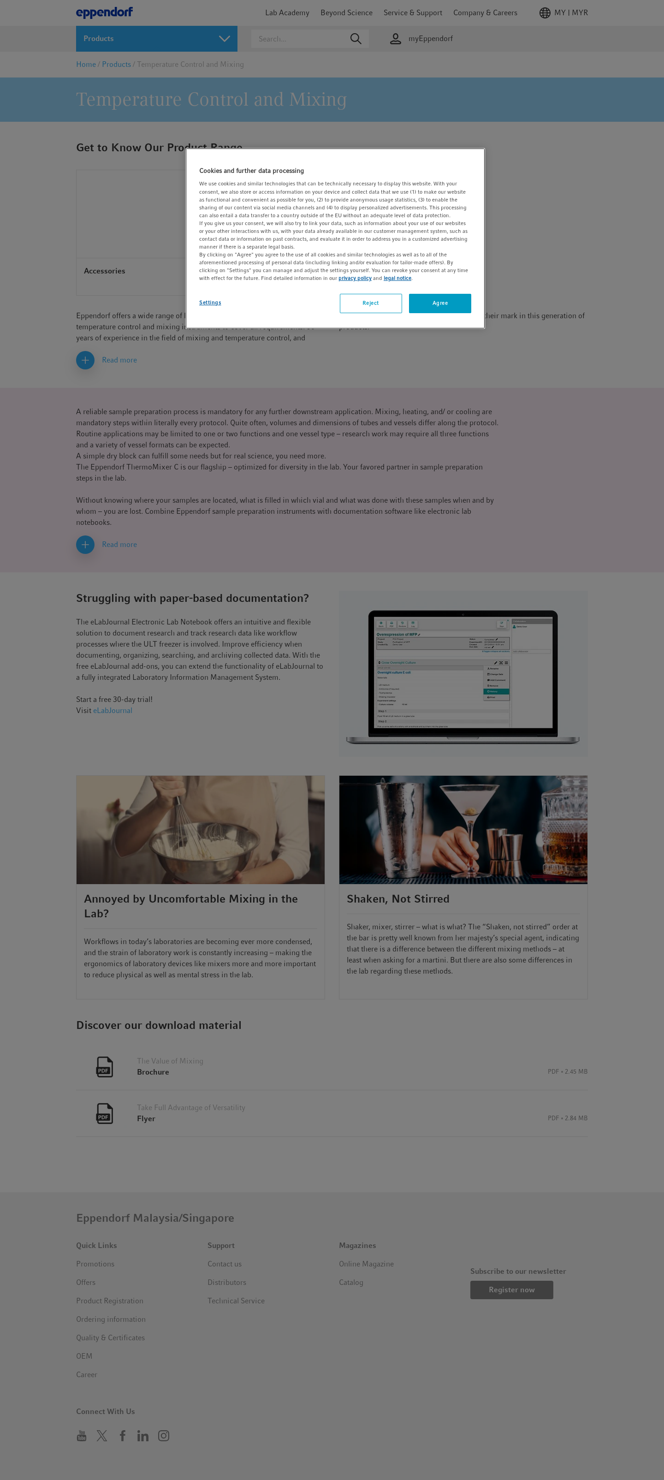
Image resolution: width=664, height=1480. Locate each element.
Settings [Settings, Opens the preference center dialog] (210, 302)
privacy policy (355, 278)
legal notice (397, 278)
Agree (440, 303)
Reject (370, 303)
